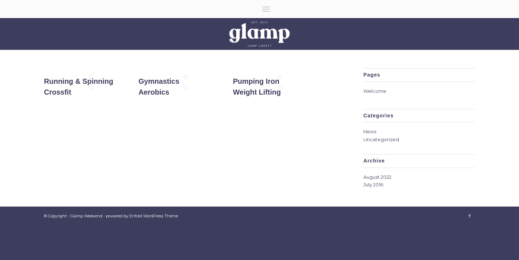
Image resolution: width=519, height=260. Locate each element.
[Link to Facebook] (469, 34)
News (369, 131)
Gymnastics (158, 81)
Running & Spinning (78, 81)
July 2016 (373, 184)
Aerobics (153, 92)
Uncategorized (381, 139)
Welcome (374, 91)
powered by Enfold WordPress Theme (142, 215)
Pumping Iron (256, 81)
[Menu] (266, 9)
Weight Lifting (257, 92)
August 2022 (377, 177)
